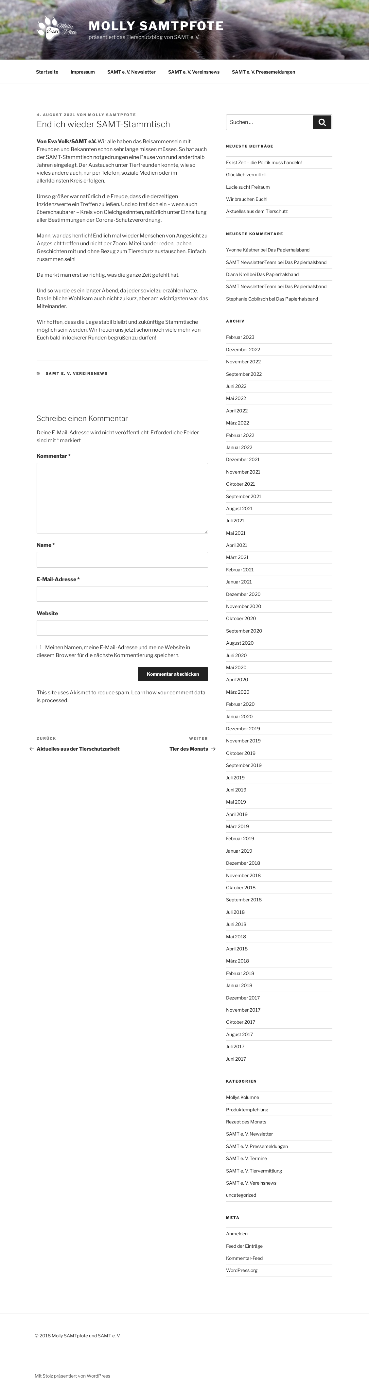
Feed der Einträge (244, 1246)
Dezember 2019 (243, 728)
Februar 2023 (240, 337)
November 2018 (243, 875)
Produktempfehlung (247, 1109)
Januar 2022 (239, 447)
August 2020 (240, 643)
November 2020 (243, 606)
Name (46, 545)
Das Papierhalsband (288, 249)
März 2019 (237, 826)
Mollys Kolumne (242, 1097)
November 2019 (243, 740)
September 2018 (244, 899)
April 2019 (237, 814)
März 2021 (237, 557)
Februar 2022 (240, 435)
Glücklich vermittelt (246, 174)
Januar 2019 (239, 851)
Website (47, 613)
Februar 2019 (240, 838)
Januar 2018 (239, 985)
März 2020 (238, 692)
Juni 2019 (236, 789)
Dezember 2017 (243, 997)
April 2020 (237, 679)
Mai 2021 (236, 533)
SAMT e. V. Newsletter (131, 72)
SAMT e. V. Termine (246, 1158)
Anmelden (237, 1233)
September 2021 (243, 496)
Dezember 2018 (243, 863)
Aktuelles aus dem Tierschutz (257, 211)
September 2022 (244, 374)
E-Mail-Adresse (58, 579)
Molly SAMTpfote (156, 26)
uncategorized (241, 1195)
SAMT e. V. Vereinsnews (194, 72)
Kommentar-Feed (244, 1258)
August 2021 (239, 508)
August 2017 (239, 1034)
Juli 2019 (235, 777)
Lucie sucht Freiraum (248, 187)
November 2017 (243, 1010)
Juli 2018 (235, 912)
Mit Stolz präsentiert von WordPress (72, 1376)
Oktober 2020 (241, 618)
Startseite (47, 72)
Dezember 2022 (243, 349)
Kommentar (54, 456)
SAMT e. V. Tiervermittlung (254, 1171)
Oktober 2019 (240, 753)
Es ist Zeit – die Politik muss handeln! (264, 162)
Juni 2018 (236, 924)
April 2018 (237, 948)
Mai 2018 (236, 936)
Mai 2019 (236, 802)
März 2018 (237, 961)
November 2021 (243, 472)
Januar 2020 (239, 716)
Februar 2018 (240, 973)
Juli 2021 (235, 520)
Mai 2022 (236, 398)
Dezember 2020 (243, 594)
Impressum (83, 72)
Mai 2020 (236, 667)
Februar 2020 (240, 704)
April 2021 (236, 545)
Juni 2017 (236, 1059)
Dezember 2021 (243, 459)
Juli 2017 (235, 1046)
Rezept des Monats (246, 1121)
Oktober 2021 (240, 484)
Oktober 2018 (240, 887)
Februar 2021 (240, 569)
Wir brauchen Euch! (246, 199)
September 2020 (244, 631)
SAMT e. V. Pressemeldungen (263, 72)
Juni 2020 (236, 655)
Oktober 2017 (240, 1022)
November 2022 (243, 361)
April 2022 (237, 410)
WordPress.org (241, 1270)
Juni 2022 (236, 386)
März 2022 (237, 423)
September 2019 (244, 765)
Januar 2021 (239, 581)
